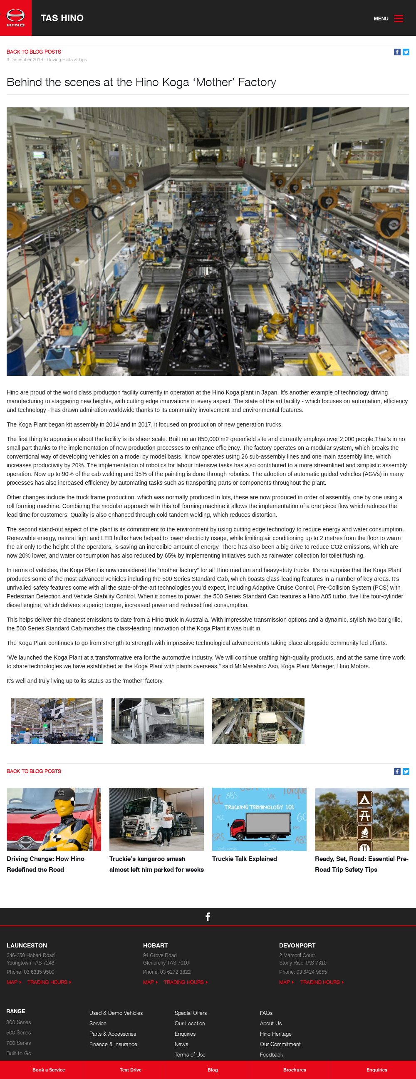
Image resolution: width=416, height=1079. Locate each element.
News (179, 1044)
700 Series (18, 1042)
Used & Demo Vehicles (116, 1013)
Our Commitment (276, 1044)
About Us (266, 1023)
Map (12, 982)
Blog (344, 1013)
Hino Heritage (271, 1033)
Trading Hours (47, 982)
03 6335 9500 (39, 972)
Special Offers (189, 1013)
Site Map (349, 1044)
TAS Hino (62, 18)
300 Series (18, 1022)
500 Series (18, 1032)
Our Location (188, 1023)
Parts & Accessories (112, 1033)
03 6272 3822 (175, 972)
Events (347, 1023)
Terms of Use (188, 1054)
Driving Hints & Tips (67, 59)
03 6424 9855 (312, 972)
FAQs (262, 1013)
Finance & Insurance (113, 1044)
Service (97, 1023)
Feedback (267, 1054)
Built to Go (18, 1053)
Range (15, 1011)
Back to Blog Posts (34, 52)
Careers (348, 1033)
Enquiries (183, 1033)
